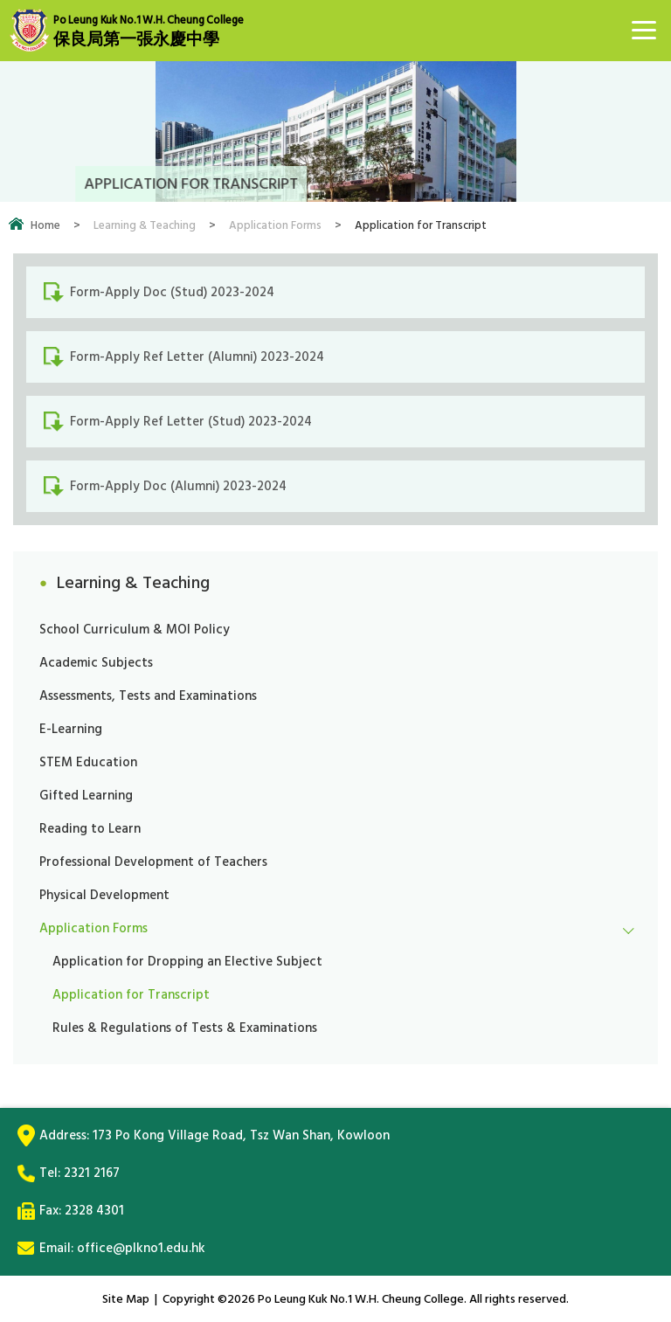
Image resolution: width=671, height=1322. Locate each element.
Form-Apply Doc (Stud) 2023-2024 (172, 292)
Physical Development (104, 895)
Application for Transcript (131, 995)
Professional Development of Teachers (153, 862)
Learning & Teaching (144, 225)
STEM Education (88, 762)
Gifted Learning (86, 795)
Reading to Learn (90, 829)
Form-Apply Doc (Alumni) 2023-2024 (178, 486)
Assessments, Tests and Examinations (148, 696)
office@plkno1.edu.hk (141, 1248)
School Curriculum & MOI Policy (134, 629)
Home (45, 225)
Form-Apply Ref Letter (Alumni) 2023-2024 (197, 357)
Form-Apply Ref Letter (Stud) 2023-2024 (191, 422)
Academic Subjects (96, 663)
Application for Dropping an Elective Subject (187, 961)
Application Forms (275, 225)
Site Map (125, 1299)
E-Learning (70, 729)
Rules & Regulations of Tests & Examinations (184, 1028)
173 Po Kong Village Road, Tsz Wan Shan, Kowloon (241, 1135)
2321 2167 (92, 1173)
